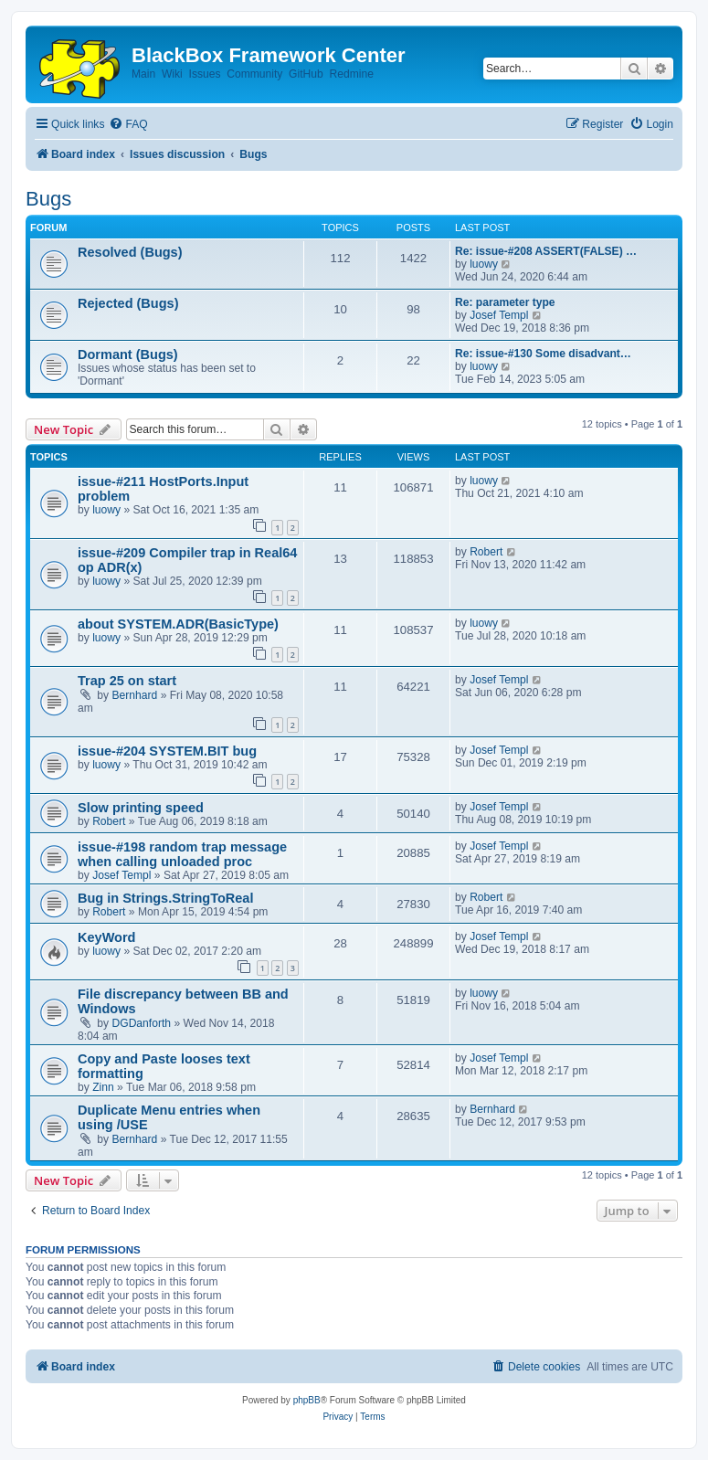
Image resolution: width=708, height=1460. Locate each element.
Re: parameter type (505, 302)
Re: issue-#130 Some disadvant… (543, 353)
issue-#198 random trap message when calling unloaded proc (182, 854)
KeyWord (106, 937)
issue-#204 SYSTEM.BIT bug (167, 751)
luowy (484, 264)
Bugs (48, 198)
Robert (486, 551)
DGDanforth (142, 1023)
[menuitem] (128, 124)
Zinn (103, 1087)
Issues (205, 74)
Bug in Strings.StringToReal (165, 898)
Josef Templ (499, 315)
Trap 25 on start (127, 680)
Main (143, 74)
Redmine (351, 74)
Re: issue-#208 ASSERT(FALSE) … (546, 251)
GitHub (306, 74)
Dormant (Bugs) (128, 354)
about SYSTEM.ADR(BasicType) (178, 624)
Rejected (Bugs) (128, 303)
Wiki (172, 74)
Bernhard (135, 695)
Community (254, 74)
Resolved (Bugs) (130, 252)
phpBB (307, 1400)
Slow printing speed (141, 807)
